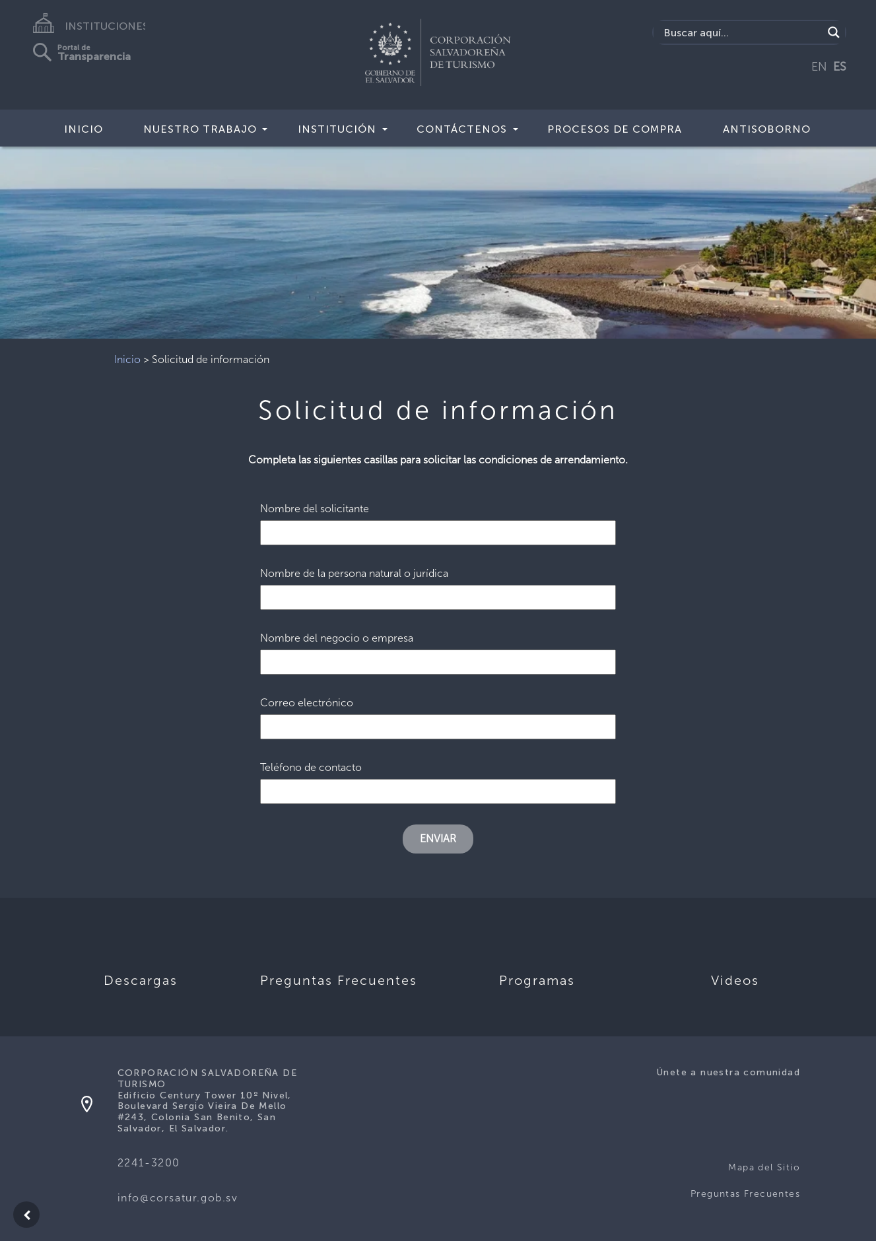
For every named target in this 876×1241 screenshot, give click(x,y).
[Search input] (741, 32)
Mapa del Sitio (764, 1167)
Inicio (83, 129)
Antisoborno (767, 129)
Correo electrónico (438, 714)
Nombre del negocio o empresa (438, 650)
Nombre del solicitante (438, 520)
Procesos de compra (614, 129)
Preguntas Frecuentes (745, 1193)
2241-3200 (149, 1163)
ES (839, 66)
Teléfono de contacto (438, 779)
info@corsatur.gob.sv (178, 1197)
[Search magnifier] (834, 32)
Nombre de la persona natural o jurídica (438, 585)
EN (819, 66)
